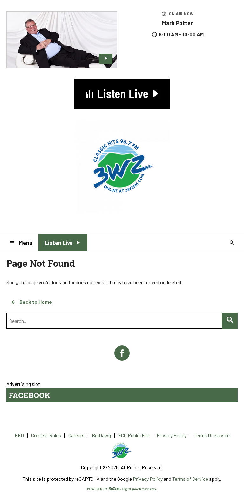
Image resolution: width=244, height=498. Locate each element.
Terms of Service (190, 479)
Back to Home (31, 302)
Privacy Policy (148, 479)
